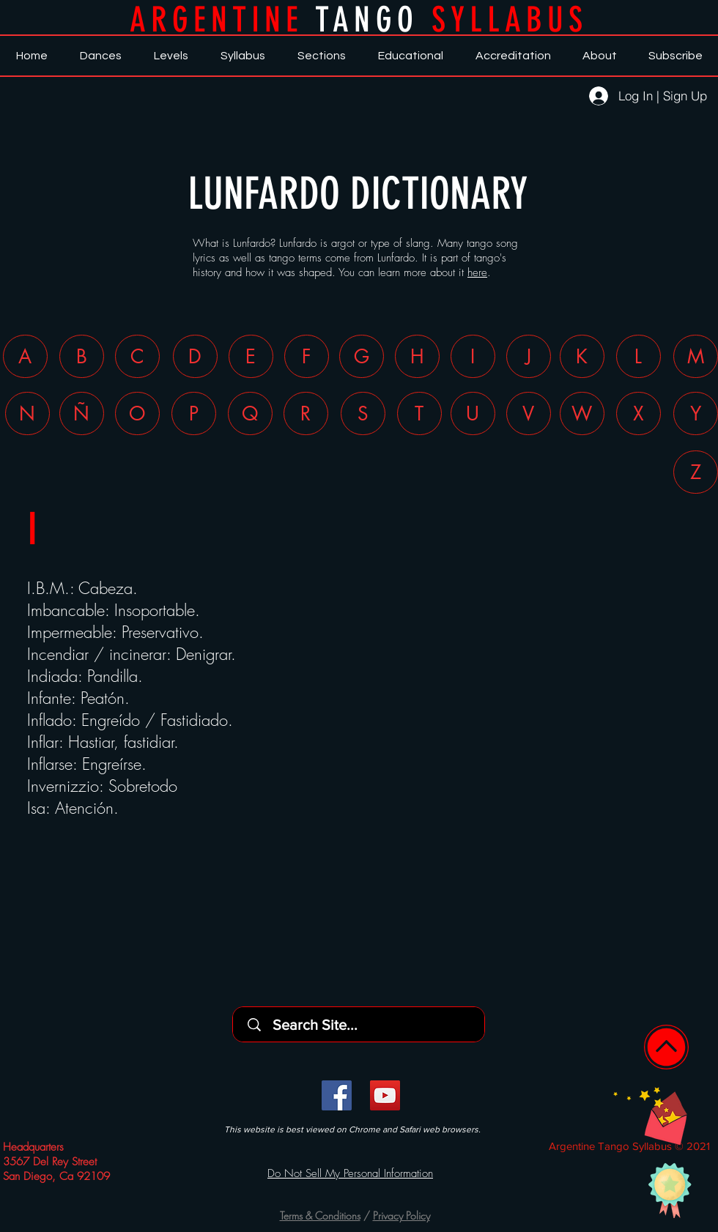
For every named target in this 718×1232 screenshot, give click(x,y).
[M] (695, 356)
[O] (137, 413)
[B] (81, 356)
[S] (363, 413)
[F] (306, 356)
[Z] (695, 472)
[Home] (666, 1047)
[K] (582, 356)
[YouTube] (385, 1095)
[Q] (250, 413)
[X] (638, 413)
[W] (582, 413)
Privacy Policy (401, 1215)
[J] (528, 356)
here (477, 272)
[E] (251, 356)
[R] (306, 413)
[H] (417, 356)
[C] (137, 356)
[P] (193, 413)
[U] (473, 413)
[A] (25, 356)
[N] (27, 413)
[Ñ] (81, 413)
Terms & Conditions (320, 1215)
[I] (473, 356)
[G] (361, 356)
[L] (638, 356)
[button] (650, 1115)
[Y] (695, 413)
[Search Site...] (363, 1024)
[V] (528, 413)
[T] (419, 413)
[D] (195, 356)
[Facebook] (337, 1095)
